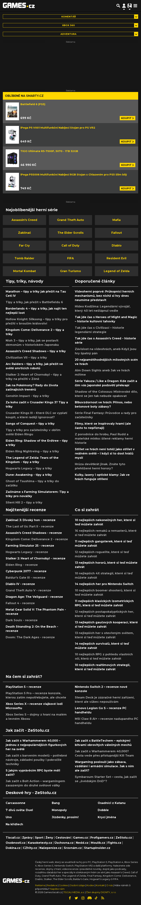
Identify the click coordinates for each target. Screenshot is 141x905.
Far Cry (24, 245)
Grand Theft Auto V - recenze (28, 590)
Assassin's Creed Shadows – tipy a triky (36, 351)
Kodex (91, 885)
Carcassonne (15, 803)
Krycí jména (107, 817)
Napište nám (57, 889)
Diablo (116, 245)
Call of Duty (70, 245)
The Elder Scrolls (70, 232)
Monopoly (59, 810)
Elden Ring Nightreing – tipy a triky (32, 451)
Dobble (103, 810)
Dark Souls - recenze (22, 620)
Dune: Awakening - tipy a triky (29, 474)
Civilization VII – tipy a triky (26, 357)
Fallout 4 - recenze (20, 603)
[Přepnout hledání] (118, 5)
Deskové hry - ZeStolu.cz (31, 792)
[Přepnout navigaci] (124, 5)
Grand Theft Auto (70, 220)
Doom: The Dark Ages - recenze (30, 637)
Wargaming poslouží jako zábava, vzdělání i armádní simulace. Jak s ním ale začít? (104, 766)
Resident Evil (116, 258)
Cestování (63, 837)
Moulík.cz (98, 842)
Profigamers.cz (101, 837)
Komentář (68, 16)
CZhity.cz (30, 848)
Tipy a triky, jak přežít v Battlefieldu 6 (34, 302)
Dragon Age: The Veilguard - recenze (34, 596)
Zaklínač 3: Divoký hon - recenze (31, 520)
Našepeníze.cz (50, 848)
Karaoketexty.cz (40, 842)
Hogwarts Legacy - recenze (27, 552)
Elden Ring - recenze (22, 565)
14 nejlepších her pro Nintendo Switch (104, 584)
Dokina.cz (13, 848)
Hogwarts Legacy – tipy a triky (29, 468)
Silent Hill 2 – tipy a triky (24, 502)
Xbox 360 (68, 25)
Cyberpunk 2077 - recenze (26, 571)
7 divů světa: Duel (19, 810)
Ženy (49, 837)
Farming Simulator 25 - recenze (30, 545)
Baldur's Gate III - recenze (25, 577)
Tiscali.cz (13, 837)
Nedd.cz (82, 842)
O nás (109, 885)
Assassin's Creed (24, 220)
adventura (68, 34)
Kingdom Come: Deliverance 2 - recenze (37, 539)
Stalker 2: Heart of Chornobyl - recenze (35, 558)
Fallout (116, 232)
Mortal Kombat (24, 271)
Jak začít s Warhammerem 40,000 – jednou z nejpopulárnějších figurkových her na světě (36, 745)
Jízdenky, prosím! (65, 817)
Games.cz (80, 837)
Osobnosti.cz (16, 842)
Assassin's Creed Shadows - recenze (34, 533)
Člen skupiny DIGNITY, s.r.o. (101, 892)
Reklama (40, 885)
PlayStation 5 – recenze (23, 687)
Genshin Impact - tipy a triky (27, 396)
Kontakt (100, 885)
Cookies (63, 885)
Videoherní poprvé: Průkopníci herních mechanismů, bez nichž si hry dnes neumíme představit (104, 296)
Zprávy (27, 837)
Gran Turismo (70, 271)
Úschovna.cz (64, 842)
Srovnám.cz (73, 848)
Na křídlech (14, 824)
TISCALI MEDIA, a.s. (73, 892)
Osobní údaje (77, 885)
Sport (39, 837)
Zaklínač (24, 232)
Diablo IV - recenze (20, 584)
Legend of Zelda (116, 271)
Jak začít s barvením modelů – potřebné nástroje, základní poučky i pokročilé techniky (36, 760)
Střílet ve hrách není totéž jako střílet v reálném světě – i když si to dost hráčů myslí (105, 453)
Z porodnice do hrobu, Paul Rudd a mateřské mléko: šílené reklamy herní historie (104, 439)
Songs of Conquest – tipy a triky (30, 423)
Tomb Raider (24, 258)
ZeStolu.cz (124, 837)
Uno (9, 817)
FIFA (70, 258)
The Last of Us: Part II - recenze (30, 526)
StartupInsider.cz (97, 848)
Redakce (52, 885)
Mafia (116, 220)
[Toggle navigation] (135, 5)
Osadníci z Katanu (112, 803)
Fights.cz (114, 842)
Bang (56, 803)
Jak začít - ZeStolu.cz (27, 730)
